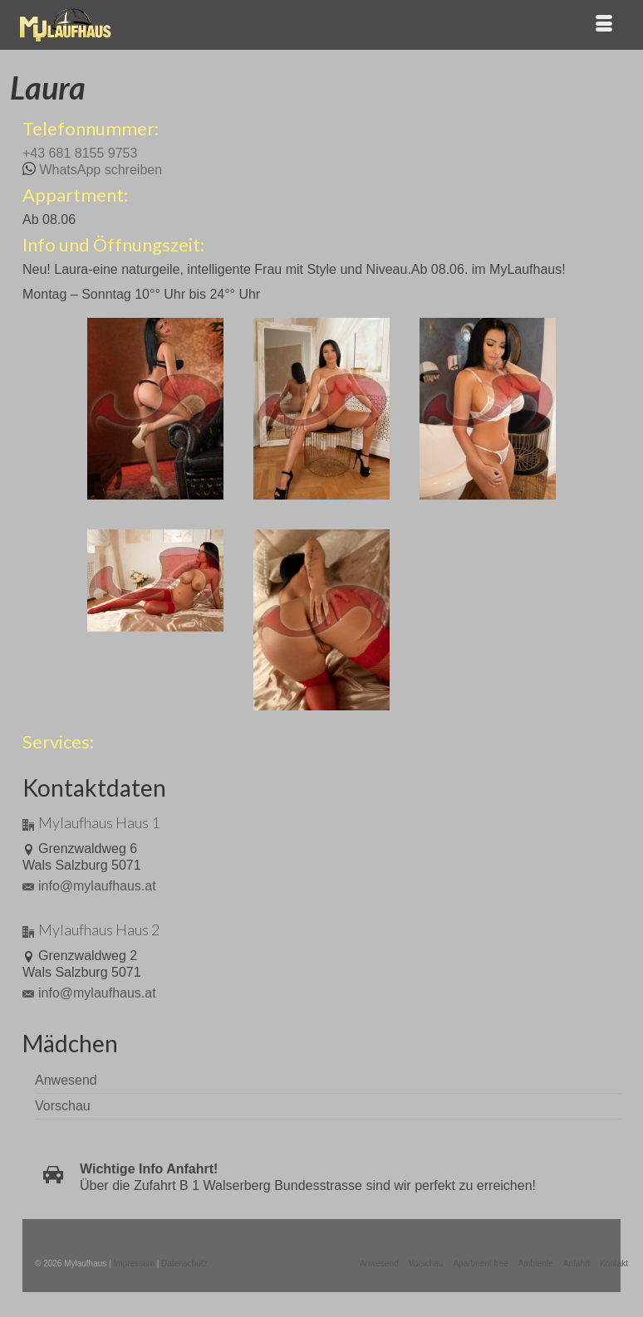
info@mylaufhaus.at (89, 886)
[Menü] (604, 25)
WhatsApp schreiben (100, 170)
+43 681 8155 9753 (79, 153)
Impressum (133, 1263)
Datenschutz (184, 1263)
